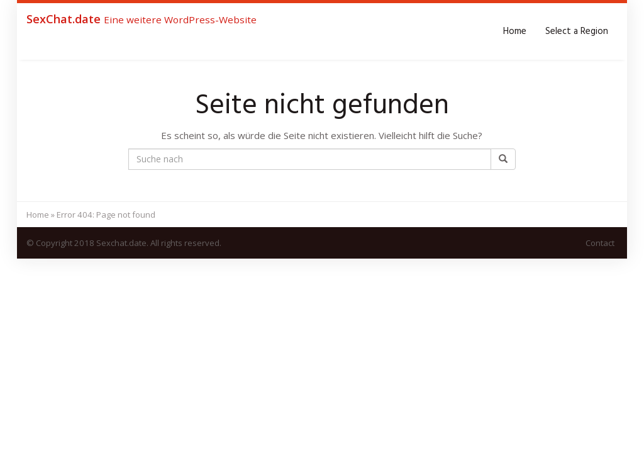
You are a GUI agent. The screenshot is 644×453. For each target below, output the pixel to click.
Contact (600, 243)
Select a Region (576, 31)
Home (514, 31)
